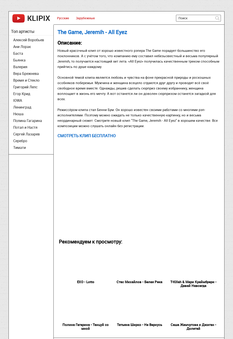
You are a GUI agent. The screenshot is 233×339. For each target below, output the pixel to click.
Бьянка (19, 60)
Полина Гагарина (27, 120)
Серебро (20, 140)
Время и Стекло (26, 80)
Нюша (18, 113)
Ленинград (22, 107)
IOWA (17, 100)
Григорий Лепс (25, 87)
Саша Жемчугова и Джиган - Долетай (193, 326)
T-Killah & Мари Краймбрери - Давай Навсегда (193, 284)
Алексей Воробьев (28, 39)
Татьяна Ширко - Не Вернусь (139, 324)
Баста (18, 53)
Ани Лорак (22, 46)
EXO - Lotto (85, 282)
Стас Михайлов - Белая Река (139, 282)
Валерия (20, 66)
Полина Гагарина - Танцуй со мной (85, 326)
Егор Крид (21, 93)
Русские (63, 18)
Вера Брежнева (26, 73)
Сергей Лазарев (26, 134)
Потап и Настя (25, 127)
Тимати (19, 147)
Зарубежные (85, 18)
